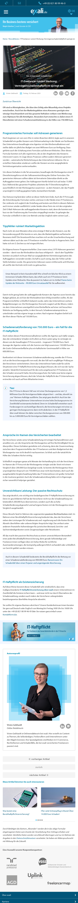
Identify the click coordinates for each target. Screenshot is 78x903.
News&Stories (14, 39)
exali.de (39, 11)
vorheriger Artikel (40, 758)
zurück (39, 767)
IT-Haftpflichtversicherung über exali (36, 589)
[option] (20, 801)
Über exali (6, 895)
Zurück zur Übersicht (12, 101)
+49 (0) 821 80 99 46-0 (54, 3)
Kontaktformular (10, 614)
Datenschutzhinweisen (26, 838)
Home (5, 39)
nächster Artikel (37, 774)
